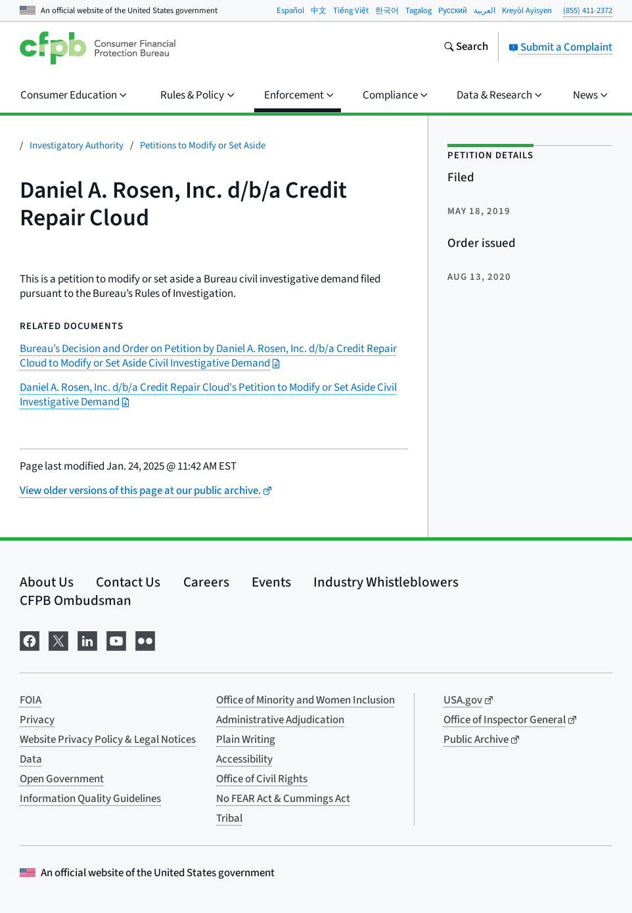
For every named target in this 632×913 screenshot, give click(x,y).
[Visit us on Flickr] (145, 640)
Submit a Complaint (560, 47)
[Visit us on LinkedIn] (87, 640)
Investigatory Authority (77, 145)
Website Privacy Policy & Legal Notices (108, 739)
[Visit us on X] (58, 640)
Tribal (229, 818)
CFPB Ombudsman (75, 600)
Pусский (452, 10)
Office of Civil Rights (261, 779)
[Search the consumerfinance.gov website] (465, 47)
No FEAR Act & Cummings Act (283, 799)
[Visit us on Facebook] (29, 640)
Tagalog (418, 10)
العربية (484, 10)
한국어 (387, 10)
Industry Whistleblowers (386, 582)
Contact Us (128, 582)
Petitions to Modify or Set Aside (202, 145)
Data (31, 759)
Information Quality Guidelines (90, 799)
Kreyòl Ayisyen (527, 10)
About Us (47, 582)
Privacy (37, 720)
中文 (319, 10)
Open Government (62, 779)
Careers (206, 582)
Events (271, 582)
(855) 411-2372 (587, 10)
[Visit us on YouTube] (116, 640)
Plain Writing (245, 739)
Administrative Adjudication (280, 720)
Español (290, 10)
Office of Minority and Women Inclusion (305, 700)
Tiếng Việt (351, 10)
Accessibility (244, 759)
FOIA (30, 700)
